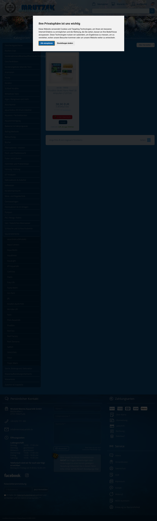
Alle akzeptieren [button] (47, 43)
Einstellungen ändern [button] (65, 43)
